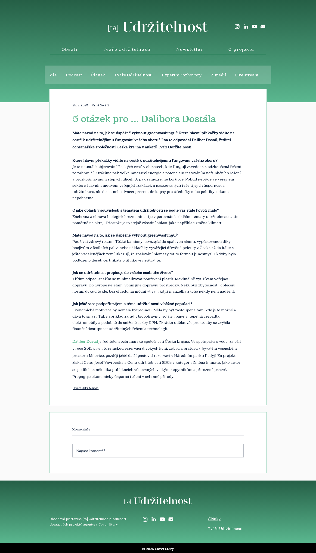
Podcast (74, 74)
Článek (98, 74)
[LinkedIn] (246, 26)
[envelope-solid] (263, 26)
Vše (53, 74)
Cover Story (108, 524)
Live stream (246, 74)
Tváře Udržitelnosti (133, 74)
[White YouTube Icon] (254, 26)
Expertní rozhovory (182, 74)
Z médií (218, 74)
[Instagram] (237, 26)
